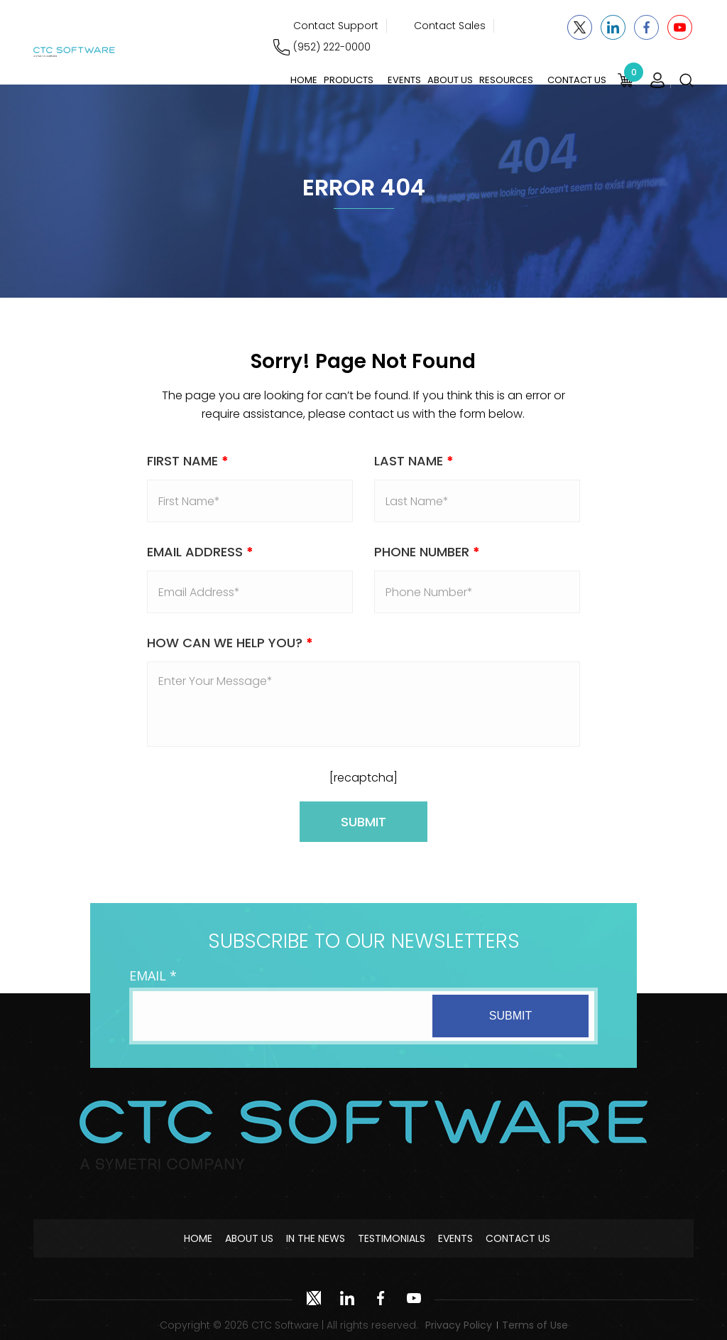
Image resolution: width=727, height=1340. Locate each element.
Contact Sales (450, 25)
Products (348, 80)
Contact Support (335, 25)
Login (657, 80)
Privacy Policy (458, 1325)
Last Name (414, 461)
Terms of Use (535, 1325)
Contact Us (576, 80)
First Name (188, 461)
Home (303, 80)
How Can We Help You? (230, 643)
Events (404, 80)
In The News (315, 1238)
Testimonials (391, 1238)
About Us (450, 80)
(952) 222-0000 (332, 47)
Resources (506, 80)
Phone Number (427, 552)
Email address (200, 552)
